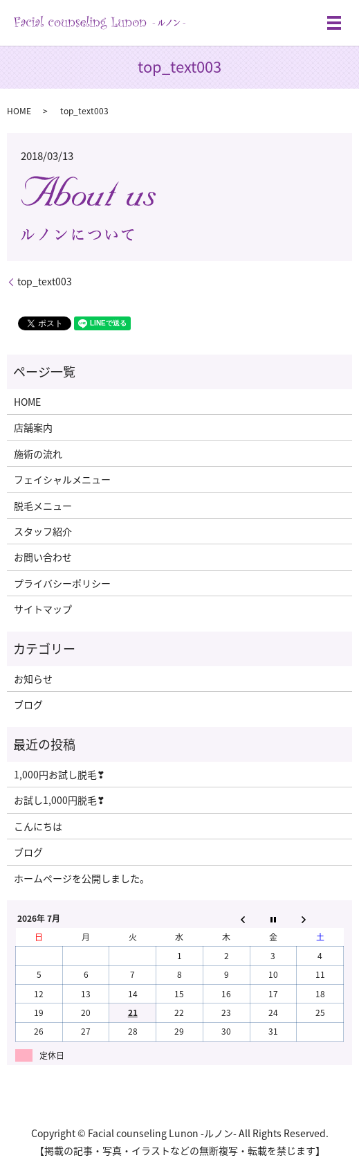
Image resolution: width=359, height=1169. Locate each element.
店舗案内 (33, 427)
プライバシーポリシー (62, 583)
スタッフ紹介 (43, 531)
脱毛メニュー (43, 505)
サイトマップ (43, 609)
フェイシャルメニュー (62, 479)
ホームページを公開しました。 (81, 878)
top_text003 (44, 281)
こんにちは (38, 826)
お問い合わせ (43, 557)
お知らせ (33, 679)
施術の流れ (38, 454)
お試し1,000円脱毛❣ (59, 800)
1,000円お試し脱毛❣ (59, 774)
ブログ (28, 704)
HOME (19, 111)
